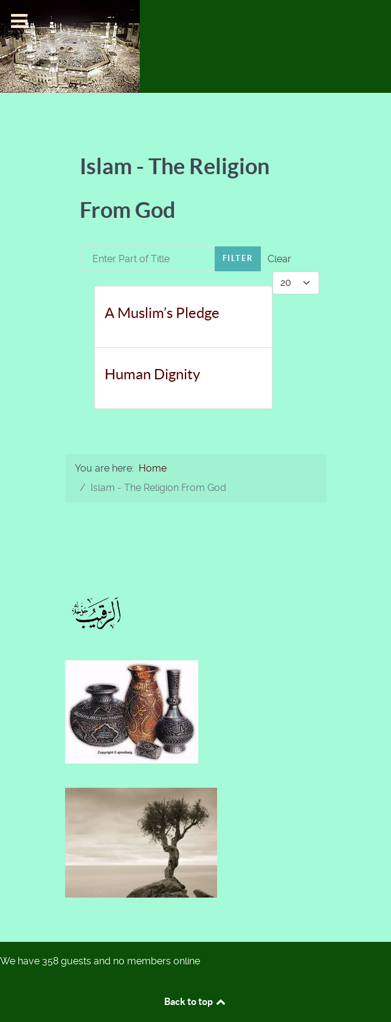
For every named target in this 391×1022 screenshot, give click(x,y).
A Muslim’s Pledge (162, 313)
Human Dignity (152, 374)
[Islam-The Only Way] (70, 46)
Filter (238, 258)
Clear (279, 259)
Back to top (195, 1001)
